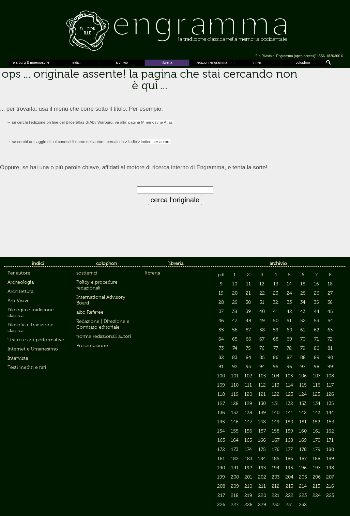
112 (262, 385)
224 (317, 495)
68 (275, 339)
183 (248, 459)
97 (302, 367)
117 (330, 385)
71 (316, 339)
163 (221, 440)
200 (235, 477)
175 (262, 449)
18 (330, 284)
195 (289, 468)
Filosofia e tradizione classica (30, 327)
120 (248, 394)
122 (275, 394)
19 (221, 293)
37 (221, 311)
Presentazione (92, 345)
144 (330, 413)
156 (248, 431)
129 (248, 403)
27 (330, 293)
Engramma (175, 28)
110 (235, 385)
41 (275, 311)
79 (302, 348)
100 (221, 376)
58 (262, 330)
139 (262, 413)
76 (261, 348)
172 (221, 449)
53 (316, 321)
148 (262, 422)
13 (275, 284)
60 (289, 330)
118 (221, 394)
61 (302, 330)
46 (221, 321)
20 (235, 293)
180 (330, 449)
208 (221, 486)
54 (330, 321)
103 (262, 376)
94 (262, 367)
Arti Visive (18, 300)
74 (234, 348)
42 (289, 311)
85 (262, 357)
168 (289, 440)
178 (303, 449)
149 (275, 422)
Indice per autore (156, 141)
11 (248, 284)
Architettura (20, 291)
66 (248, 339)
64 (221, 339)
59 (275, 330)
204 (289, 477)
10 (234, 284)
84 (248, 357)
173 (234, 449)
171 (330, 440)
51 (289, 321)
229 (262, 504)
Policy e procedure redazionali (97, 285)
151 (303, 422)
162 (330, 431)
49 (262, 321)
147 (248, 422)
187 (303, 459)
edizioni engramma (212, 62)
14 (289, 284)
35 (316, 302)
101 (235, 376)
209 (235, 486)
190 (221, 468)
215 (316, 486)
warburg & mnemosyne (31, 62)
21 (248, 293)
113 (275, 385)
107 (316, 376)
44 (316, 311)
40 (262, 311)
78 (289, 348)
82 (221, 357)
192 (248, 468)
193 (262, 468)
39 (248, 311)
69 (289, 339)
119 (235, 394)
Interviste (17, 358)
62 (316, 330)
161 (316, 431)
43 (302, 311)
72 (330, 339)
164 (235, 440)
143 (316, 413)
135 (330, 403)
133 (302, 403)
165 (248, 440)
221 (275, 495)
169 (303, 440)
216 (330, 486)
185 (275, 459)
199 (221, 477)
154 (221, 431)
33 (289, 302)
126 (330, 394)
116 (316, 385)
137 (234, 413)
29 (235, 302)
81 (330, 348)
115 (303, 385)
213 (289, 486)
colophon (302, 62)
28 (221, 302)
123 (289, 394)
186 (289, 459)
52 (303, 321)
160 (303, 431)
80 (316, 348)
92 (235, 367)
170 (316, 440)
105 (289, 376)
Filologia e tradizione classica (30, 312)
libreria (167, 62)
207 (330, 477)
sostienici (86, 273)
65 (235, 339)
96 (289, 367)
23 (275, 293)
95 (275, 367)
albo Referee (90, 312)
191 (235, 468)
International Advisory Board (100, 300)
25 (303, 293)
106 (303, 376)
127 (221, 403)
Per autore (18, 273)
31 (262, 302)
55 (221, 330)
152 (316, 422)
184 (262, 459)
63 (330, 330)
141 (289, 413)
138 (248, 413)
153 (330, 422)
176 (275, 449)
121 (262, 394)
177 (289, 449)
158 (275, 431)
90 (330, 357)
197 (316, 468)
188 (316, 459)
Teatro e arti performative (35, 340)
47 (234, 321)
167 (275, 440)
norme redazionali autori (103, 336)
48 (248, 321)
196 (303, 468)
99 (330, 367)
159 (289, 431)
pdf (221, 275)
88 (303, 357)
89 (316, 357)
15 (302, 284)
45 (330, 311)
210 (248, 486)
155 (235, 431)
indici (76, 62)
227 (235, 504)
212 (275, 486)
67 (261, 339)
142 (303, 413)
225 (330, 495)
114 (289, 385)
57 (248, 330)
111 (248, 385)
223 (303, 495)
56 (235, 330)
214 (303, 486)
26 (316, 293)
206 (317, 477)
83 (234, 357)
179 (316, 449)
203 (275, 477)
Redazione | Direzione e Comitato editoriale (103, 324)
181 (221, 459)
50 (275, 321)
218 (235, 495)
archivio (122, 62)
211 (262, 486)
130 (262, 403)
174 (248, 449)
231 (289, 504)
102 (248, 376)
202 (262, 477)
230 (275, 504)
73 (221, 348)
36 (330, 302)
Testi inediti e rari (26, 367)
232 (303, 504)
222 (289, 495)
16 (316, 284)
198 (330, 468)
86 (275, 357)
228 (248, 504)
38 (234, 311)
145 (221, 422)
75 (248, 348)
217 (221, 495)
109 (221, 385)
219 (248, 495)
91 (221, 367)
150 (289, 422)
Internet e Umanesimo (32, 349)
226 (221, 504)
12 (261, 284)
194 (275, 468)
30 (248, 302)
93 (248, 367)
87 (289, 357)
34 (302, 302)
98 (316, 367)
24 (289, 293)
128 (235, 403)
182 (235, 459)
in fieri (257, 62)
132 (289, 403)
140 (275, 413)
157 (262, 431)
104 (275, 376)
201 (248, 477)
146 (235, 422)
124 (303, 394)
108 (330, 376)
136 (221, 413)
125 (316, 394)
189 (330, 459)
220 (262, 495)
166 (262, 440)
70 (302, 339)
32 (275, 302)
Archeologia (20, 282)
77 (275, 348)
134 (316, 403)
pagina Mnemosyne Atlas (150, 122)
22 (262, 293)
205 (303, 477)
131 (275, 403)
